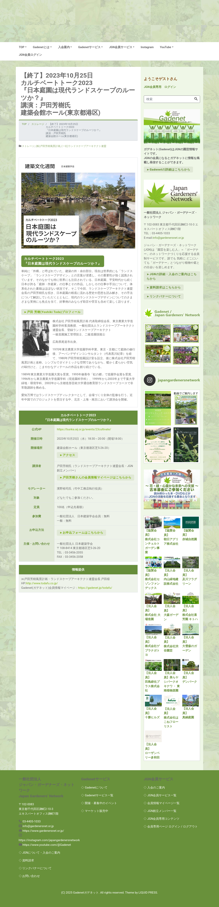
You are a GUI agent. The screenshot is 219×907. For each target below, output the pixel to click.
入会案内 (64, 47)
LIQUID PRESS (148, 892)
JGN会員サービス (120, 47)
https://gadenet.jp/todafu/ (95, 588)
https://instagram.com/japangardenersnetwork (49, 840)
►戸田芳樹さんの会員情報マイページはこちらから (95, 477)
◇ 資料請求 (26, 860)
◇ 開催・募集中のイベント (99, 803)
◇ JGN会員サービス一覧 (160, 795)
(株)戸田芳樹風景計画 (48, 146)
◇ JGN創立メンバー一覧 (160, 811)
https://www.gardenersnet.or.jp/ (43, 831)
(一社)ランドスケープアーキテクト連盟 (83, 146)
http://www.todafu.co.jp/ (42, 583)
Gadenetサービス (89, 47)
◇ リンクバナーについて (35, 868)
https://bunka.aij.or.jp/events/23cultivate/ (84, 429)
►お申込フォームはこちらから (81, 532)
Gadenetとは (41, 47)
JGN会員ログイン (30, 55)
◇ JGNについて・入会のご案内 (39, 852)
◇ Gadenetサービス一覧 (97, 795)
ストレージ (28, 146)
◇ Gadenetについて (94, 787)
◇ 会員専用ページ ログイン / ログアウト (171, 826)
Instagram (147, 47)
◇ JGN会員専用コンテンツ (161, 818)
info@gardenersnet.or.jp (168, 238)
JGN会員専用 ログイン (160, 87)
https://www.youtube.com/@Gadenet (46, 845)
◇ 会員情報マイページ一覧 (162, 803)
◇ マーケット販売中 (94, 811)
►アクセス (67, 455)
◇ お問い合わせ (29, 876)
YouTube (165, 47)
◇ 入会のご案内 (154, 787)
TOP (21, 47)
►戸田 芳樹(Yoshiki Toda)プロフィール (52, 312)
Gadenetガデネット (86, 892)
